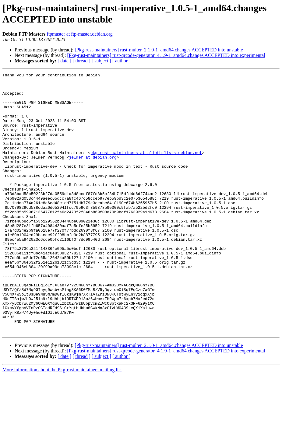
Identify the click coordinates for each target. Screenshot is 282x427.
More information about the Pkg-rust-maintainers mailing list (62, 421)
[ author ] (121, 60)
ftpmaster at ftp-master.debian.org (80, 34)
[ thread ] (81, 60)
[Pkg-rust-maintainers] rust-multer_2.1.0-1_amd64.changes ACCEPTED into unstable (159, 49)
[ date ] (64, 60)
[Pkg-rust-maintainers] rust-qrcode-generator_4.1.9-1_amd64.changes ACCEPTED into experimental (166, 55)
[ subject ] (101, 60)
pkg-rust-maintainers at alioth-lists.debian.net (146, 169)
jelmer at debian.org (92, 174)
